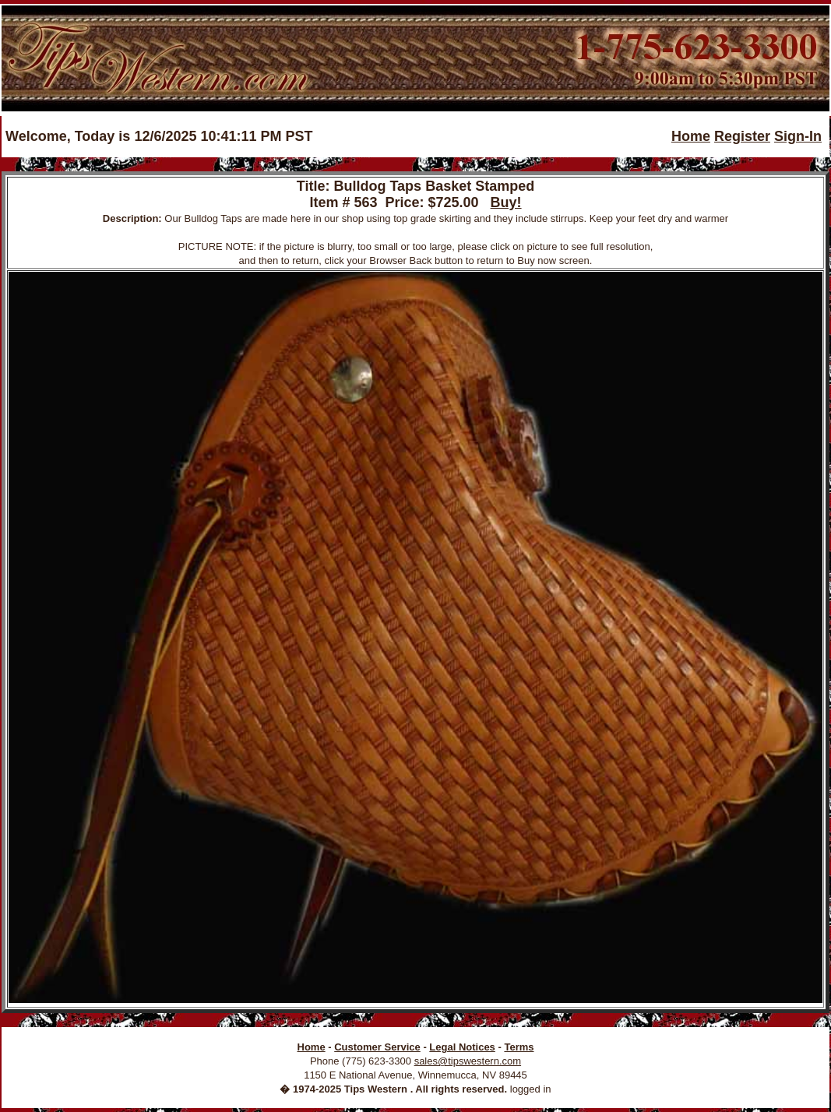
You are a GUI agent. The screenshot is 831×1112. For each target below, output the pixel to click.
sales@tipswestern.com (467, 1061)
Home (690, 136)
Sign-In (798, 136)
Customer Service (377, 1047)
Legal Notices (462, 1047)
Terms (518, 1047)
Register (742, 136)
